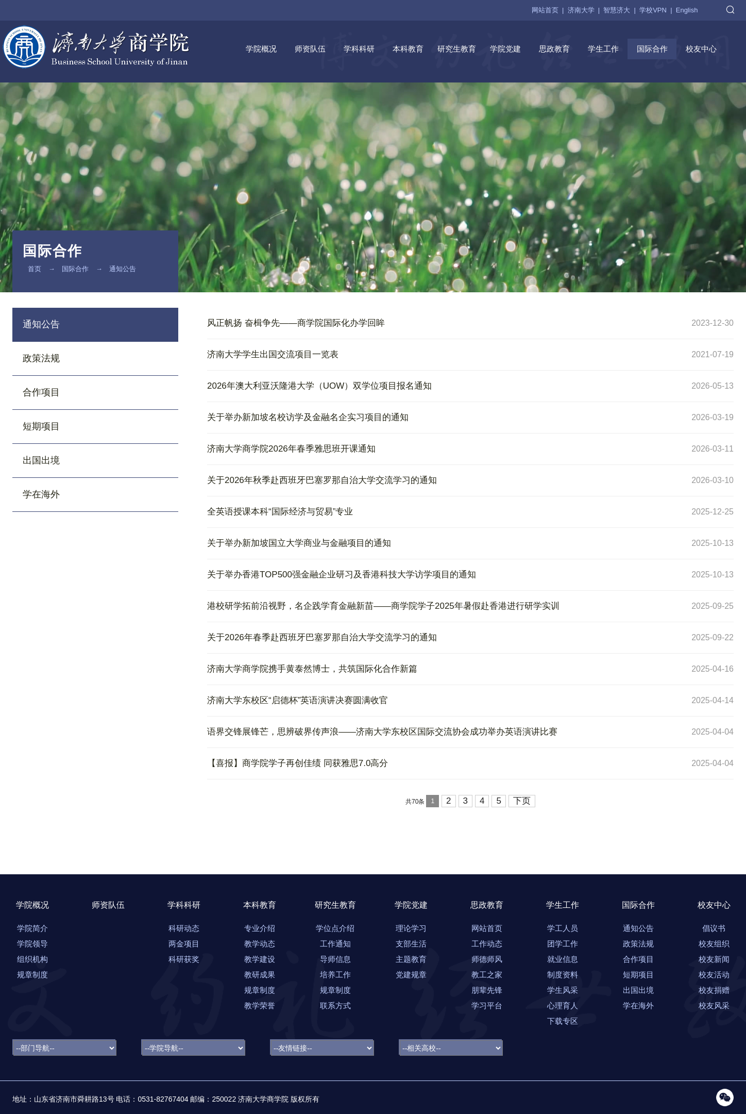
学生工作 (603, 48)
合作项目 (41, 392)
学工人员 (562, 928)
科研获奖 (183, 959)
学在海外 (41, 494)
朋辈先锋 (486, 990)
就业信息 (562, 959)
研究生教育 (456, 48)
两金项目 (183, 943)
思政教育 (554, 48)
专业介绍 (259, 928)
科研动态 (183, 928)
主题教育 (411, 959)
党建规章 (411, 974)
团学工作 (562, 943)
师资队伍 (310, 48)
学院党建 (505, 48)
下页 (522, 801)
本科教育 (408, 48)
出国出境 (41, 460)
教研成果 (259, 974)
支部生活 (411, 943)
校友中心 (701, 48)
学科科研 (359, 48)
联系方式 (335, 1005)
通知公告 (122, 269)
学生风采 (562, 990)
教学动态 (259, 943)
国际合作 (652, 48)
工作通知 (335, 943)
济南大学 (581, 10)
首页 (34, 269)
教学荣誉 (259, 1005)
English (687, 10)
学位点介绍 (335, 928)
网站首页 (545, 10)
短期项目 (41, 426)
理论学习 (411, 928)
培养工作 (335, 974)
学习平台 (486, 1005)
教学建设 (259, 959)
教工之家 (486, 974)
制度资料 (562, 974)
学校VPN (653, 10)
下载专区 (562, 1021)
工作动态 (486, 943)
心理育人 (562, 1005)
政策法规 (41, 358)
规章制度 (259, 990)
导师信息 (335, 959)
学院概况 (261, 48)
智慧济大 (616, 10)
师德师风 (486, 959)
